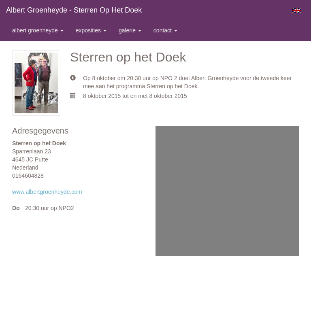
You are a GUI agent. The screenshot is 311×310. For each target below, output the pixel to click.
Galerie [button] (130, 30)
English (296, 10)
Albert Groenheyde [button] (38, 30)
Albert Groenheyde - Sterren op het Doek (74, 10)
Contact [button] (165, 30)
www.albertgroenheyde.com (47, 192)
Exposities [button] (91, 30)
